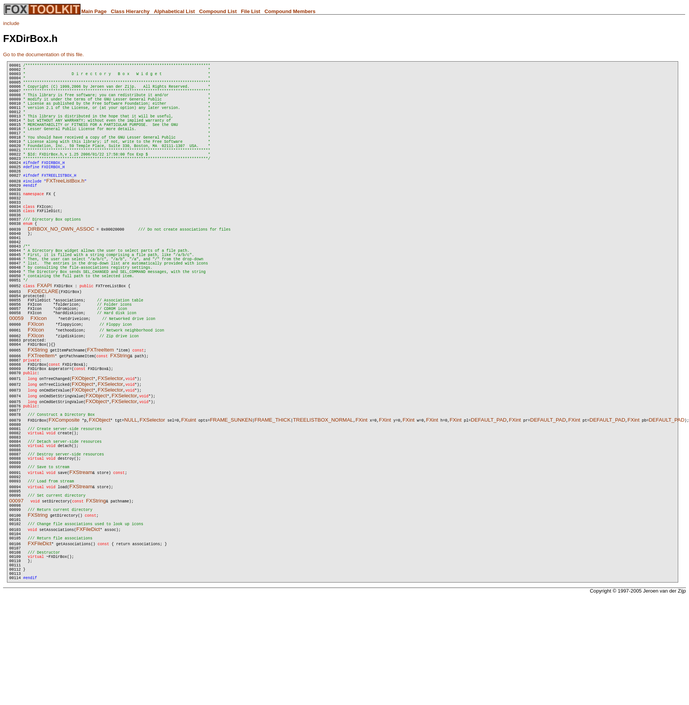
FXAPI (44, 342)
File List (250, 11)
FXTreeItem (100, 414)
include (11, 23)
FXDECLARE (43, 348)
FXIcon (38, 380)
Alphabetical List (174, 11)
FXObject (82, 447)
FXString (38, 414)
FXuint (188, 493)
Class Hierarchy (130, 11)
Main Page (94, 11)
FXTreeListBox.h (65, 212)
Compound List (218, 11)
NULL (130, 493)
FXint (361, 493)
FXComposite (64, 493)
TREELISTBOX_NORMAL (323, 493)
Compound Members (290, 11)
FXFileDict (88, 624)
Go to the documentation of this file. (43, 54)
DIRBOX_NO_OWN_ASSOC (61, 272)
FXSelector (110, 447)
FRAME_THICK (272, 493)
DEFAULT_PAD (488, 493)
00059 (16, 380)
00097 (16, 591)
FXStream (80, 558)
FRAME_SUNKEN (231, 493)
